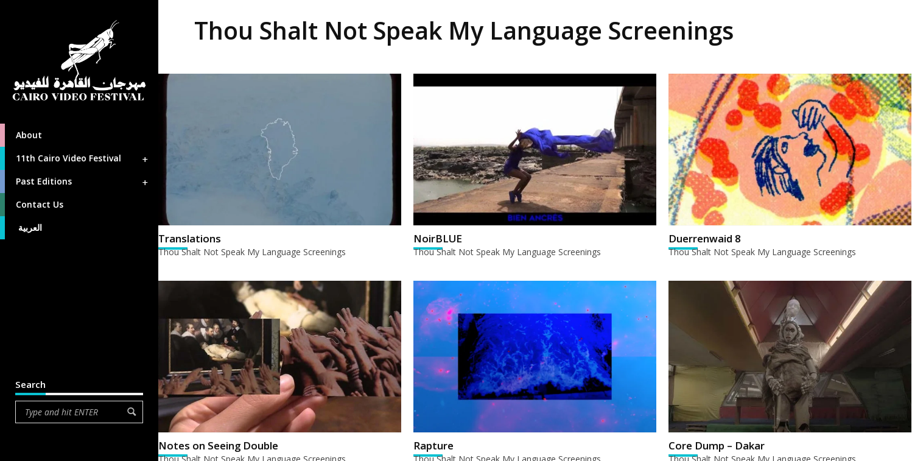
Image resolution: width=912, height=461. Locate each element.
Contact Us (31, 204)
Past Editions (75, 181)
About (21, 135)
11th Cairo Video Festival (75, 158)
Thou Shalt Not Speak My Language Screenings (252, 252)
